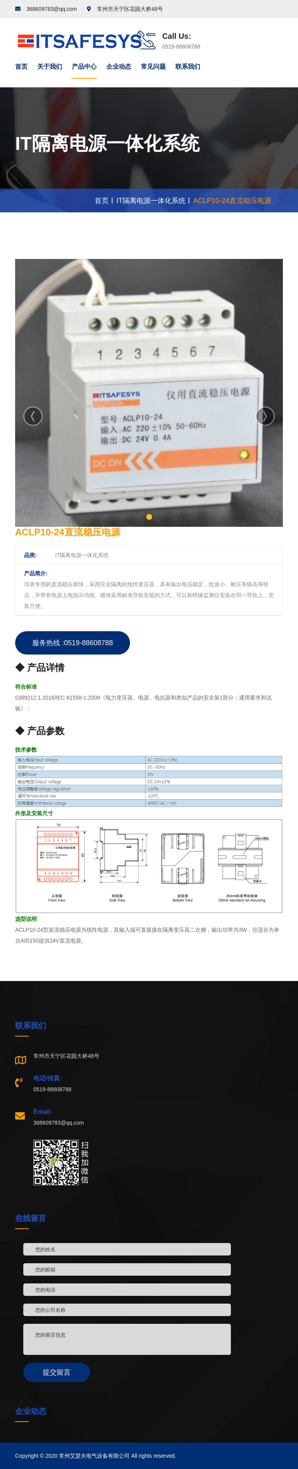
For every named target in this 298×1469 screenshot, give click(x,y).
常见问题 (153, 66)
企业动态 (118, 66)
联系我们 (187, 66)
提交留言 (57, 1372)
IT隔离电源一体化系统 (150, 201)
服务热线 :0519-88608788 (72, 643)
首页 (21, 66)
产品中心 (84, 66)
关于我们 (49, 66)
